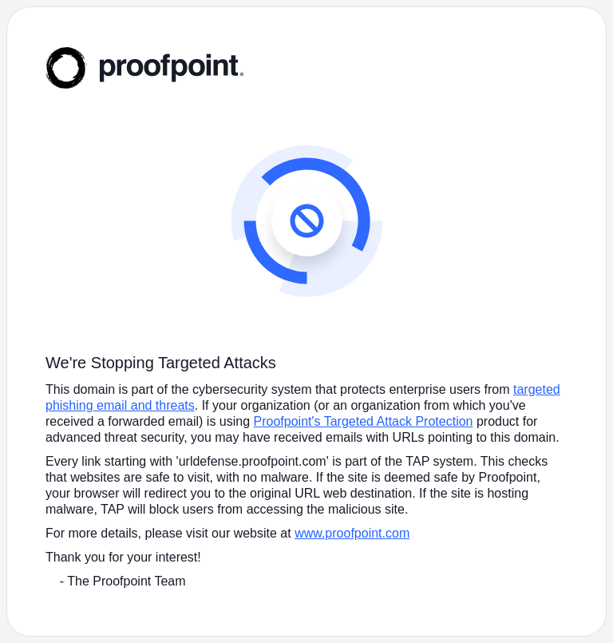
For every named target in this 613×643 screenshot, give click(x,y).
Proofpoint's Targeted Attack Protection (363, 421)
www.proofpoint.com (352, 533)
